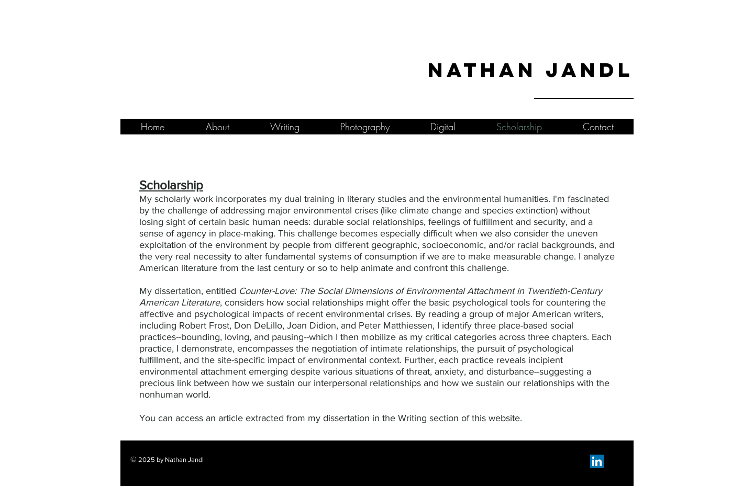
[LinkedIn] (597, 461)
